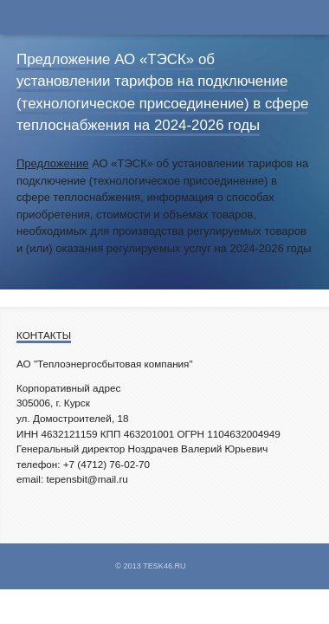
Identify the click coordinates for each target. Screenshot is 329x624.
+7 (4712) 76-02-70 (106, 464)
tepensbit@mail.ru (86, 478)
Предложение (52, 163)
